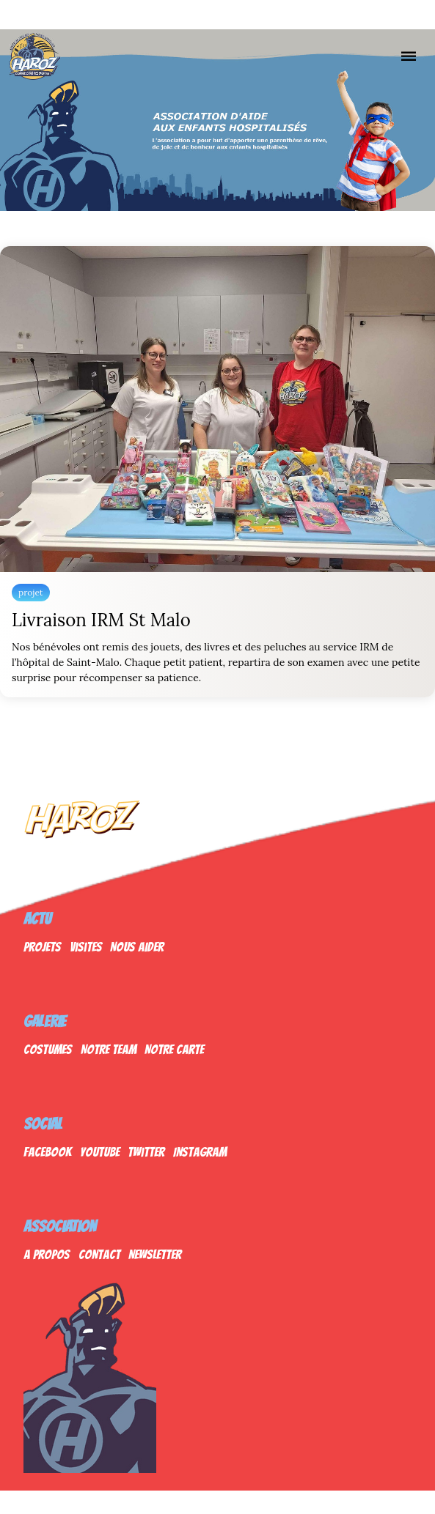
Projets (42, 947)
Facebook (47, 1152)
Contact (99, 1254)
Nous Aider (137, 947)
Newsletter (154, 1254)
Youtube (100, 1152)
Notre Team (108, 1049)
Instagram (200, 1152)
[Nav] (408, 55)
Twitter (146, 1152)
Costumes (47, 1049)
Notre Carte (174, 1049)
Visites (86, 947)
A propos (46, 1254)
